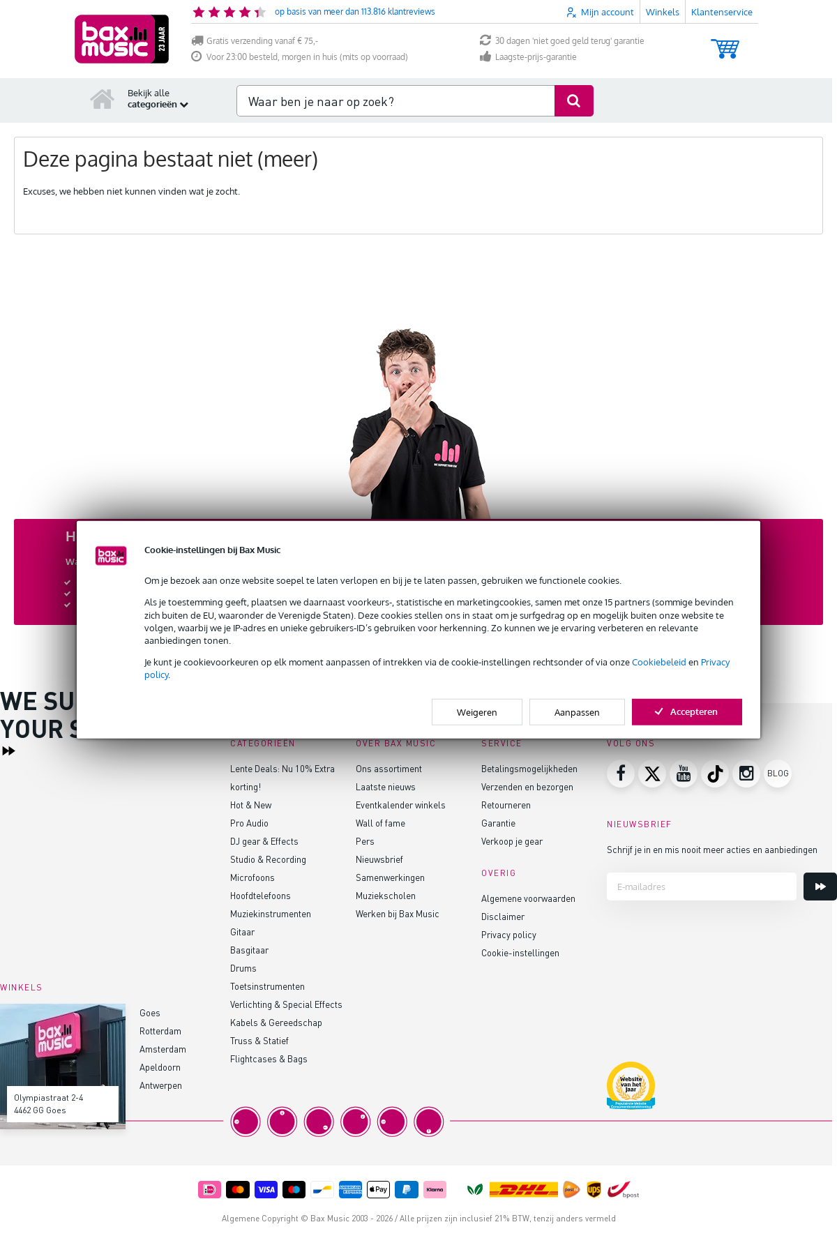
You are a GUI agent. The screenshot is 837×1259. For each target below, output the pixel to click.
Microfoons (252, 877)
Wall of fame (380, 823)
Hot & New (250, 805)
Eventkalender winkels (401, 805)
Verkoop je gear (512, 841)
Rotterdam (160, 1030)
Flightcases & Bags (269, 1058)
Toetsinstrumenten (267, 986)
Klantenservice (722, 11)
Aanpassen (577, 711)
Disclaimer (503, 916)
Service (501, 743)
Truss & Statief (259, 1040)
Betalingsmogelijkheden (529, 768)
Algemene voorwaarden (528, 898)
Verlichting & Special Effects (286, 1004)
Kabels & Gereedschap (276, 1022)
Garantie (498, 823)
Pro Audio (249, 823)
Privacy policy (508, 934)
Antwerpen (161, 1085)
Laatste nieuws (386, 786)
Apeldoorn (160, 1067)
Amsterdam (163, 1049)
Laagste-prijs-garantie (528, 57)
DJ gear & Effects (264, 841)
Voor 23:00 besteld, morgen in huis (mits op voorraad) (299, 57)
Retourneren (506, 805)
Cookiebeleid (659, 662)
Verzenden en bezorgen (527, 786)
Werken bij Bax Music (397, 913)
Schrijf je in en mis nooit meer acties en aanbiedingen (712, 849)
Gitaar (242, 931)
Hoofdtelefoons (260, 895)
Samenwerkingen (390, 877)
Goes (150, 1012)
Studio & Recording (268, 859)
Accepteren (687, 710)
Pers (365, 841)
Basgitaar (249, 950)
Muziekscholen (386, 895)
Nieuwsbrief (379, 859)
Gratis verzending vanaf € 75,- (254, 41)
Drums (243, 968)
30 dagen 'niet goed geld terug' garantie (562, 41)
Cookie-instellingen (520, 952)
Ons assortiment (389, 768)
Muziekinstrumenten (270, 913)
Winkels (662, 11)
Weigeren (477, 711)
